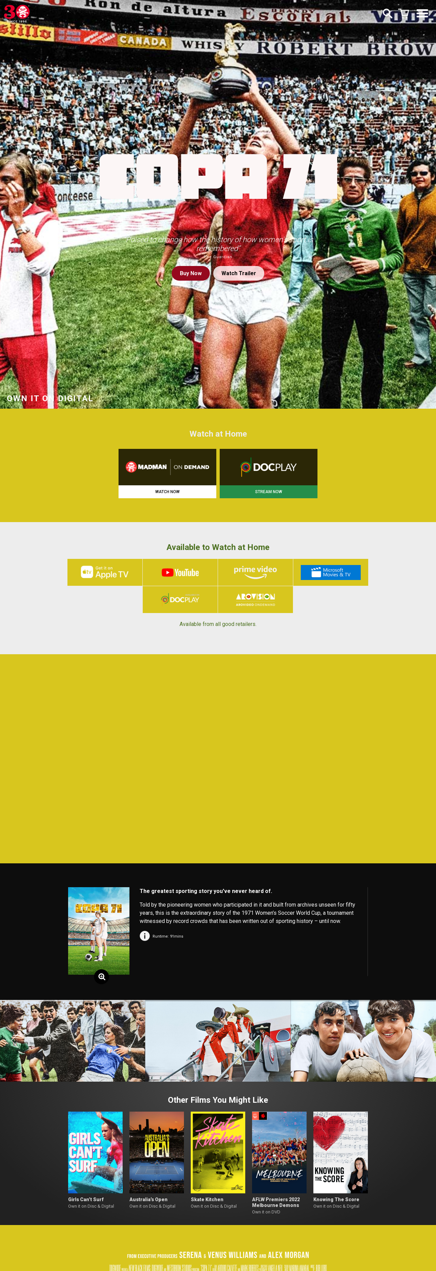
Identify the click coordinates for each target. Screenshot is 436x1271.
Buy (191, 273)
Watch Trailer (238, 273)
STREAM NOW (268, 491)
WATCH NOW (167, 491)
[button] (14, 1041)
